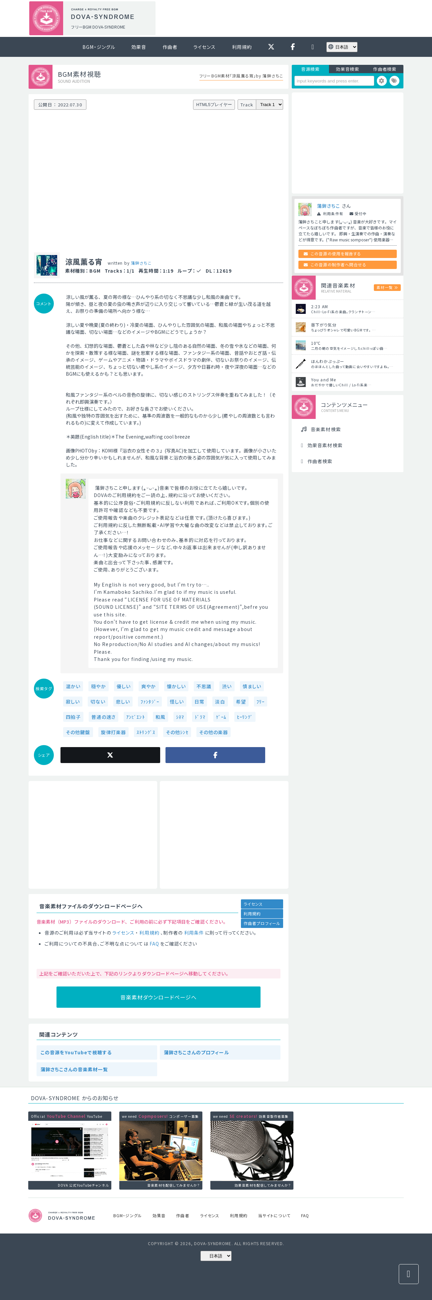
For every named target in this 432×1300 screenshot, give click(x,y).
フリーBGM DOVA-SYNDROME (98, 27)
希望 (241, 701)
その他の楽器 (213, 732)
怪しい (177, 701)
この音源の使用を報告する (336, 253)
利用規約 (242, 47)
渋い (227, 686)
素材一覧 (384, 287)
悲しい (123, 701)
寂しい (73, 701)
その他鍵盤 (78, 732)
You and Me (323, 379)
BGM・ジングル (98, 47)
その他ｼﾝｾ (177, 732)
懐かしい (176, 686)
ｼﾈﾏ (180, 717)
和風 (160, 717)
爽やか (148, 686)
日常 (199, 701)
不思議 (203, 686)
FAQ (154, 943)
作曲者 (169, 47)
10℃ (316, 343)
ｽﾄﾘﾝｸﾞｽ (146, 732)
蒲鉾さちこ (141, 263)
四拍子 (73, 717)
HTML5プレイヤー (214, 104)
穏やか (98, 686)
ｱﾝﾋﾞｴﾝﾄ (135, 717)
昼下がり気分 (324, 324)
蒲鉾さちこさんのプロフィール (196, 1052)
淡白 (220, 701)
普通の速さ (103, 717)
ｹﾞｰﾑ (221, 717)
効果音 (138, 47)
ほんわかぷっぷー (327, 361)
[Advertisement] (282, 19)
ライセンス (204, 47)
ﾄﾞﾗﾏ (200, 717)
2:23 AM (319, 306)
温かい (73, 686)
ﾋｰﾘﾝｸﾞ (245, 717)
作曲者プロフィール (262, 923)
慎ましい (252, 686)
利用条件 (194, 932)
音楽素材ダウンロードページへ (158, 997)
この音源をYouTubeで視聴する (76, 1052)
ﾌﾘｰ (261, 701)
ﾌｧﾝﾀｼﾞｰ (150, 701)
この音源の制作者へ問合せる (339, 264)
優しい (124, 686)
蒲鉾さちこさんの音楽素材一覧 (74, 1069)
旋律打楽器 (113, 732)
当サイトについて (274, 1215)
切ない (97, 701)
